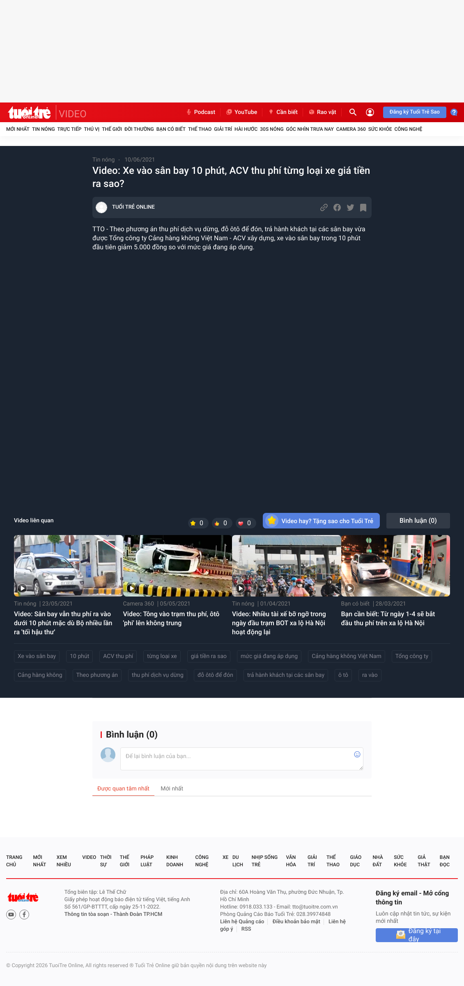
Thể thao (199, 129)
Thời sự (106, 861)
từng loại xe (162, 656)
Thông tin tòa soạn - (88, 914)
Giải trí (223, 129)
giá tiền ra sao (209, 656)
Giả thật (424, 861)
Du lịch (237, 861)
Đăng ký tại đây (425, 935)
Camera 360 (351, 129)
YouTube (241, 112)
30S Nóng (271, 129)
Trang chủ (14, 861)
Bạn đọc (445, 861)
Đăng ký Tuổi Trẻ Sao (415, 112)
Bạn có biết (171, 129)
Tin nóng (43, 129)
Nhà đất (377, 861)
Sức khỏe (380, 129)
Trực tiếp (69, 129)
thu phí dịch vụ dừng (158, 675)
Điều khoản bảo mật (296, 922)
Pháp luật (147, 861)
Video (89, 857)
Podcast (200, 112)
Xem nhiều (64, 861)
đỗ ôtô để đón (215, 675)
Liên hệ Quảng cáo (242, 922)
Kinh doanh (174, 861)
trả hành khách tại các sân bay (285, 675)
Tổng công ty (411, 656)
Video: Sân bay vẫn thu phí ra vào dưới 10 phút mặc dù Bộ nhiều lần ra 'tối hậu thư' (63, 623)
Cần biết (282, 112)
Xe (225, 857)
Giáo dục (356, 861)
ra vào (370, 675)
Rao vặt (322, 112)
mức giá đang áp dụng (269, 656)
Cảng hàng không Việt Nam (346, 656)
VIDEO (73, 114)
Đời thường (139, 129)
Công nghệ (408, 129)
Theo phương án (97, 675)
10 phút (79, 656)
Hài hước (245, 129)
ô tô (343, 675)
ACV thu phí (118, 656)
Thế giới (112, 129)
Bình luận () (418, 520)
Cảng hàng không (40, 675)
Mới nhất (18, 129)
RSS (246, 929)
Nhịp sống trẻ (265, 861)
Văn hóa (291, 861)
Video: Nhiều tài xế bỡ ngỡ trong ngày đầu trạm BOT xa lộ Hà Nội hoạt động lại (279, 623)
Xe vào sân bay (37, 656)
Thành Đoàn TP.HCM (137, 914)
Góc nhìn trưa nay (310, 129)
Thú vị (91, 129)
